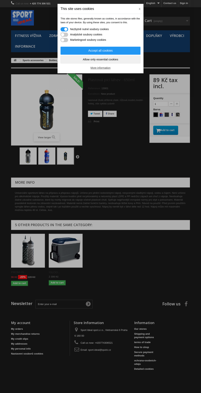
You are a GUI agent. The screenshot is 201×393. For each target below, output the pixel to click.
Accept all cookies (100, 50)
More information (100, 67)
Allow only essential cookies (100, 59)
